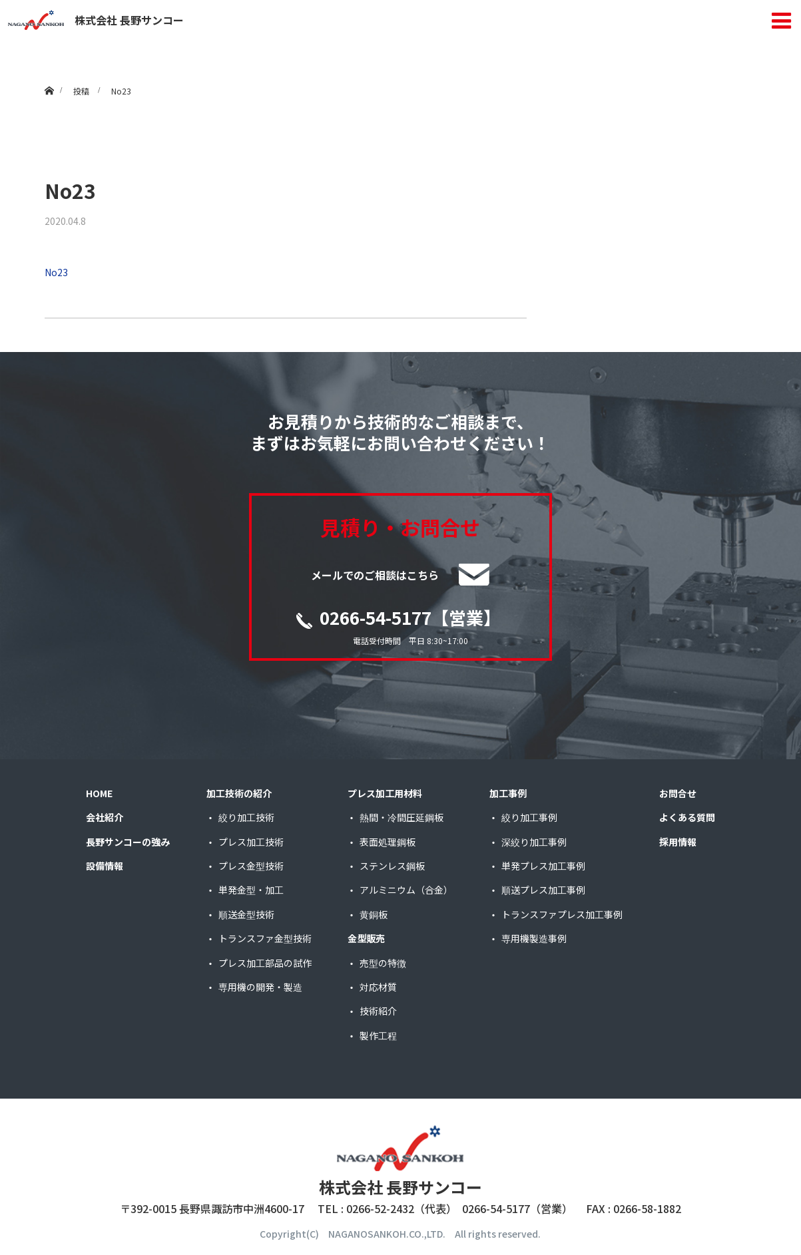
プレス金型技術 (251, 866)
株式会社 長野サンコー (96, 20)
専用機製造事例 (534, 939)
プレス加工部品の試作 (265, 963)
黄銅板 (374, 915)
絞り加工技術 (246, 817)
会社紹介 (104, 817)
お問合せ (677, 794)
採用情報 (677, 841)
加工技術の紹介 (239, 794)
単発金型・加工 (251, 890)
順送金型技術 (246, 915)
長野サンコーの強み (128, 841)
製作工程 (378, 1035)
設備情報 (104, 866)
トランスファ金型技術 (265, 939)
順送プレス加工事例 (543, 890)
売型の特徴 (383, 963)
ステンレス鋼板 (392, 866)
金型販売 (366, 939)
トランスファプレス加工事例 (562, 915)
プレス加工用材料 (385, 794)
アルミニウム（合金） (406, 890)
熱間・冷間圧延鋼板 (401, 817)
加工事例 (508, 794)
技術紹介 (378, 1011)
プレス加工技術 (251, 841)
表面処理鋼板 (387, 841)
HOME (99, 794)
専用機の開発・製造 (260, 987)
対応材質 (378, 987)
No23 (56, 272)
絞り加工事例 (529, 817)
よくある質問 (687, 817)
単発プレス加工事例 (543, 866)
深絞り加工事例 (534, 841)
